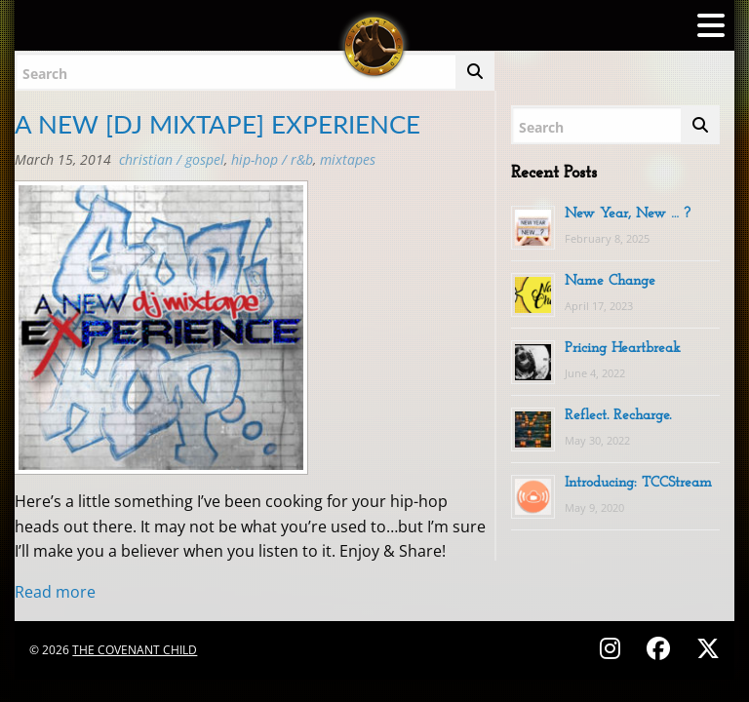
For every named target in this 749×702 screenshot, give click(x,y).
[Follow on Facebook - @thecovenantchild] (661, 648)
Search (44, 73)
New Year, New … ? (627, 214)
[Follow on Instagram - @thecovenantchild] (613, 648)
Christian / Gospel (171, 159)
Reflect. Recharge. (618, 416)
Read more (55, 592)
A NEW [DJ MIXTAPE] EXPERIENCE (217, 123)
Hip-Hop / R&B (272, 159)
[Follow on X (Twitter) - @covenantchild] (704, 648)
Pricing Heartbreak (623, 348)
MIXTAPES (347, 159)
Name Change (610, 281)
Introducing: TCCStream (638, 483)
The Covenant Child (134, 650)
